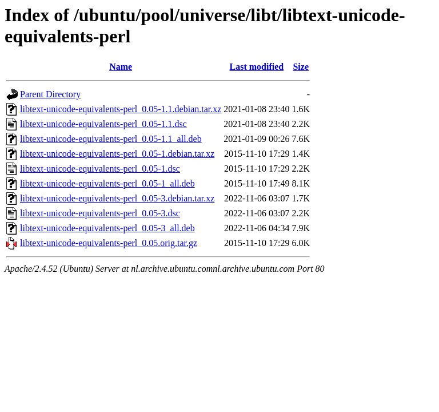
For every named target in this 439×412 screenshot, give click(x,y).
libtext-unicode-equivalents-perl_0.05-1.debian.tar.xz (117, 154)
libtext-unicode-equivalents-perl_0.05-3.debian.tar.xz (117, 198)
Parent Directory (50, 94)
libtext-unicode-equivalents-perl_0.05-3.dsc (100, 213)
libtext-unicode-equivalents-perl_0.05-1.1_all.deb (111, 139)
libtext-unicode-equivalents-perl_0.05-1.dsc (100, 168)
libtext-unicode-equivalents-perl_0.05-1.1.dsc (103, 124)
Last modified (257, 67)
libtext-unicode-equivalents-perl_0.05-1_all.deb (107, 183)
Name (120, 67)
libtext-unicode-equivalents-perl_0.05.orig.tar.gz (108, 243)
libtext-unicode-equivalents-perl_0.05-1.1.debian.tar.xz (120, 109)
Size (301, 67)
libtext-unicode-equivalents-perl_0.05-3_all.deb (107, 228)
